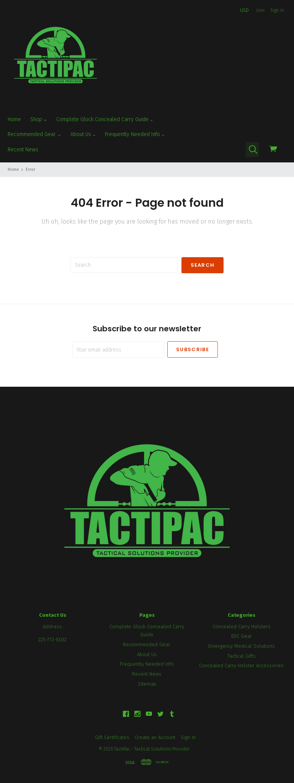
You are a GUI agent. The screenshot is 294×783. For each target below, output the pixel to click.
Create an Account (155, 737)
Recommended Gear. (34, 134)
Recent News (23, 149)
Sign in (277, 10)
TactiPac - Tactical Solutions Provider (151, 749)
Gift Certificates (112, 737)
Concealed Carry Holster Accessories (241, 665)
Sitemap (147, 684)
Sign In (188, 737)
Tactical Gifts (241, 656)
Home (14, 119)
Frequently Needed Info (135, 134)
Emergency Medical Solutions (241, 646)
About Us (83, 134)
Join (260, 10)
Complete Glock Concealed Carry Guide (105, 119)
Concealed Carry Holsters (241, 626)
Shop (38, 119)
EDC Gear (241, 636)
